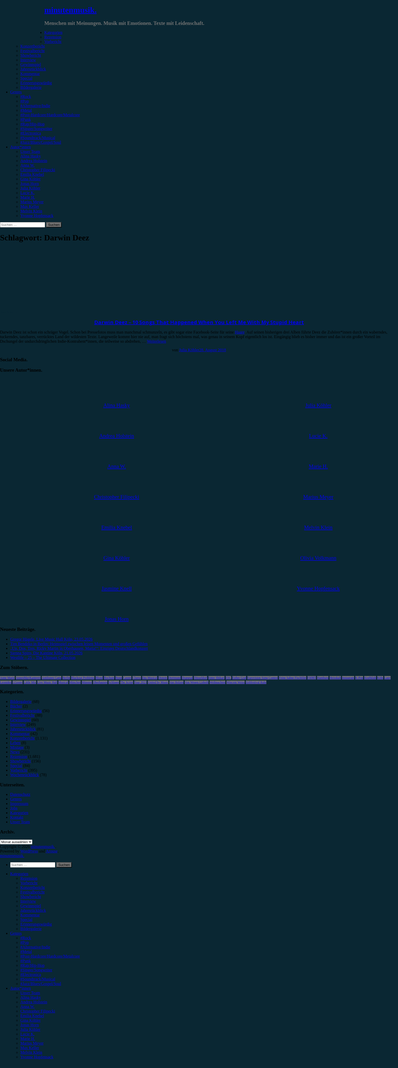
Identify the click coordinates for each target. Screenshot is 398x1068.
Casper (127, 678)
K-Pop (359, 678)
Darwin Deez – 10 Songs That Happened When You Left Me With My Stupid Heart (199, 322)
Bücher (16, 706)
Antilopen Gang (51, 678)
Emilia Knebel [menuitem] (32, 1016)
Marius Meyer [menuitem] (32, 1043)
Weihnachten (217, 682)
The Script (126, 682)
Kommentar (30, 73)
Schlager (113, 682)
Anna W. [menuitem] (27, 1006)
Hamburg (322, 678)
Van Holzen (176, 682)
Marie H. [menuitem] (27, 1038)
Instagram (348, 678)
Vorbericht (52, 41)
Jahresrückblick (33, 69)
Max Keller (29, 206)
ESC (228, 678)
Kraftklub (370, 678)
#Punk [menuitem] (25, 961)
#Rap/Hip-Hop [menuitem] (32, 965)
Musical (63, 682)
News (14, 752)
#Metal (26, 110)
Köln (380, 678)
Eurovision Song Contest (262, 678)
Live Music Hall (47, 682)
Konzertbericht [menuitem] (32, 887)
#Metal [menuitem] (26, 951)
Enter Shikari (216, 678)
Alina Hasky (30, 156)
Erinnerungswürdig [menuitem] (36, 924)
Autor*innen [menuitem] (20, 988)
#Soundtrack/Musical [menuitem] (37, 979)
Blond (99, 678)
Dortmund (174, 678)
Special (26, 78)
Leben (15, 743)
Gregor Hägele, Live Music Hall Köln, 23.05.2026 (51, 639)
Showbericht (30, 55)
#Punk (25, 119)
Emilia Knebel (32, 174)
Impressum (19, 803)
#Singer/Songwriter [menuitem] (36, 970)
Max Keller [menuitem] (29, 1048)
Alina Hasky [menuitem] (30, 997)
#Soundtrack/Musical (37, 138)
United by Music (158, 682)
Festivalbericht (32, 51)
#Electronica (30, 133)
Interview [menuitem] (28, 901)
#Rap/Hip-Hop (32, 124)
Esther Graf (239, 678)
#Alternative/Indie (35, 106)
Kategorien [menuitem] (19, 874)
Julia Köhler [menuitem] (30, 1029)
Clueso (136, 678)
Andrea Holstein (33, 160)
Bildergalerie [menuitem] (31, 929)
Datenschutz (20, 794)
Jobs (13, 808)
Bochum (109, 678)
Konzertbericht (32, 46)
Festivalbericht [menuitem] (32, 892)
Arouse (52, 851)
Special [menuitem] (26, 919)
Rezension (52, 37)
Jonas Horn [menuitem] (29, 1025)
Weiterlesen (156, 341)
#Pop (24, 101)
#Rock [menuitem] (25, 938)
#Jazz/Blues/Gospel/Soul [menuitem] (40, 984)
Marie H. (27, 197)
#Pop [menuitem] (24, 942)
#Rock (25, 96)
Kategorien (53, 32)
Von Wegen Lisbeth (197, 682)
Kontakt (16, 817)
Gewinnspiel (30, 64)
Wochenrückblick (24, 775)
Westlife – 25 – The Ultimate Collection (42, 657)
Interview (28, 60)
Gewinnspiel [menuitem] (30, 906)
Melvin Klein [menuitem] (31, 1052)
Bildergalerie (31, 87)
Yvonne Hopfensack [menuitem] (36, 1057)
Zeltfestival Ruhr (256, 682)
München (75, 682)
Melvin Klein (31, 211)
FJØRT (311, 678)
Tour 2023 (140, 682)
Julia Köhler (30, 188)
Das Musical (149, 678)
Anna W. (27, 165)
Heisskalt (335, 678)
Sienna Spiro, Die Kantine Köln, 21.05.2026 (46, 653)
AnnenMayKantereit (28, 678)
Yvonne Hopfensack (36, 215)
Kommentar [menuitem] (30, 915)
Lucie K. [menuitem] (27, 1034)
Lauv (387, 678)
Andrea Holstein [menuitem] (33, 1002)
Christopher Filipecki (37, 170)
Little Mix (30, 682)
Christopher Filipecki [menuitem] (37, 1011)
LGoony (17, 682)
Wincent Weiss (235, 682)
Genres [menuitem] (16, 933)
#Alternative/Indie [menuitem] (35, 947)
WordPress (29, 851)
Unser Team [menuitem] (30, 993)
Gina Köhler (30, 179)
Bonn (118, 678)
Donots (162, 678)
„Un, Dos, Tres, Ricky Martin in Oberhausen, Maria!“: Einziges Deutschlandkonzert (79, 648)
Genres (16, 92)
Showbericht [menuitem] (30, 896)
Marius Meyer (32, 202)
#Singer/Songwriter (36, 128)
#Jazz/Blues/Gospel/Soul (40, 142)
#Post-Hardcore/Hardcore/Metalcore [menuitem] (50, 956)
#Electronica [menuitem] (30, 974)
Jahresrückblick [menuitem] (33, 910)
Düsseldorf (200, 678)
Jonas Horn (29, 183)
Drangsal (187, 678)
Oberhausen (100, 682)
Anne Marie (7, 678)
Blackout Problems (82, 678)
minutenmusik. (70, 10)
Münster (87, 682)
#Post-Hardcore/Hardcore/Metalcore (50, 115)
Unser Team (30, 151)
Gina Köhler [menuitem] (30, 1020)
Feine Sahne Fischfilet (292, 678)
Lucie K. (27, 193)
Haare (239, 332)
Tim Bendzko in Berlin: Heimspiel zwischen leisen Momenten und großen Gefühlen (79, 644)
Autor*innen (20, 147)
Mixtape (17, 747)
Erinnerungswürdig (36, 83)
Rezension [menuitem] (28, 878)
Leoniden (5, 682)
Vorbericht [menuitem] (28, 883)
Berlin (66, 678)
